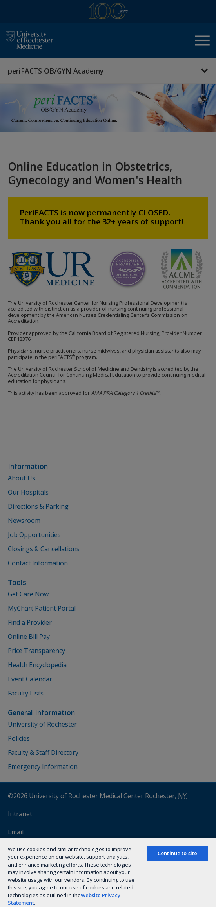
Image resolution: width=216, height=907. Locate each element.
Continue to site (177, 853)
